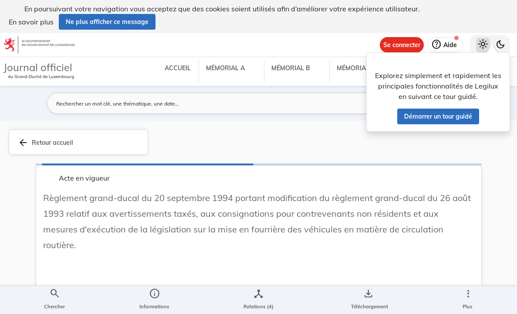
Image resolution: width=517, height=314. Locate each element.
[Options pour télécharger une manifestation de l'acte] (368, 300)
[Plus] (468, 300)
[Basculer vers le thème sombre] (500, 45)
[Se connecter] (402, 45)
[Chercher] (54, 300)
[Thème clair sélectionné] (483, 45)
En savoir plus (31, 21)
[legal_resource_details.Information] (154, 300)
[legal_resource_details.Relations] (258, 300)
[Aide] (445, 45)
